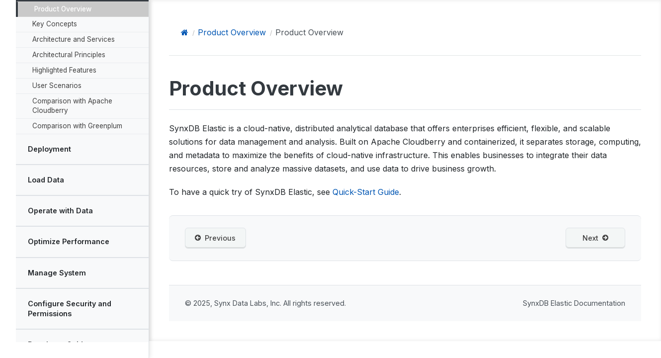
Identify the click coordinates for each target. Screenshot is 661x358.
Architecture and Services (73, 38)
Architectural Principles (68, 53)
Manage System (56, 271)
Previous (215, 238)
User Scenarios (56, 84)
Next (595, 238)
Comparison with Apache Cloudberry (72, 104)
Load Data (45, 178)
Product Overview (62, 7)
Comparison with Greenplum (77, 124)
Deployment (49, 147)
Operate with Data (59, 209)
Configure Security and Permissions (69, 306)
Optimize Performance (68, 240)
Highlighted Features (64, 69)
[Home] (184, 32)
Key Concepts (54, 22)
